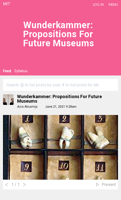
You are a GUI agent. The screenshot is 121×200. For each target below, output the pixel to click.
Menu (113, 5)
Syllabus (21, 71)
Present (109, 184)
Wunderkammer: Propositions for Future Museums (59, 99)
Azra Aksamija (27, 106)
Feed (7, 71)
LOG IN (98, 5)
